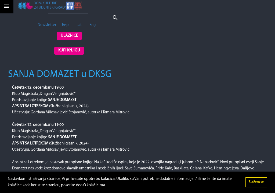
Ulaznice (69, 36)
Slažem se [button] (256, 182)
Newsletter (47, 25)
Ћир (65, 25)
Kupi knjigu (69, 51)
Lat (79, 25)
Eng (92, 25)
